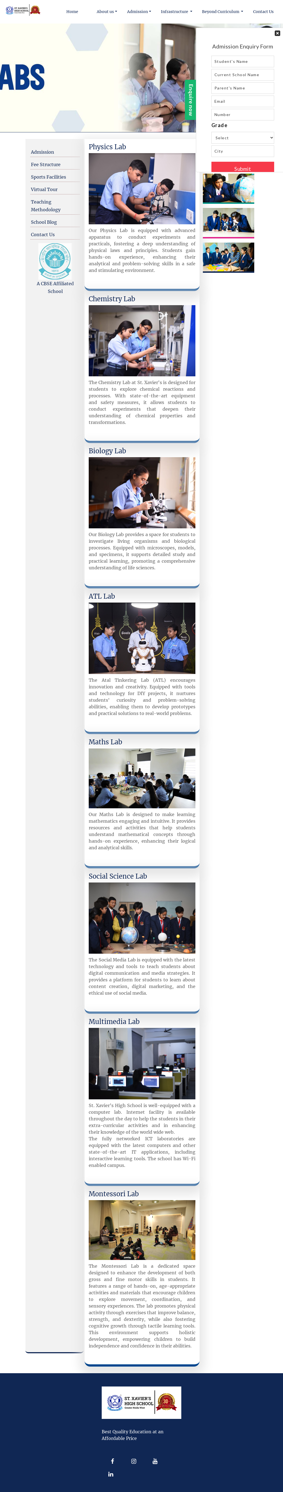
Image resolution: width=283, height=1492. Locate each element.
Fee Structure (46, 164)
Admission (42, 152)
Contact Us (43, 234)
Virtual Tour (44, 189)
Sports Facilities (48, 177)
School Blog (44, 222)
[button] (107, 12)
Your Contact (243, 100)
